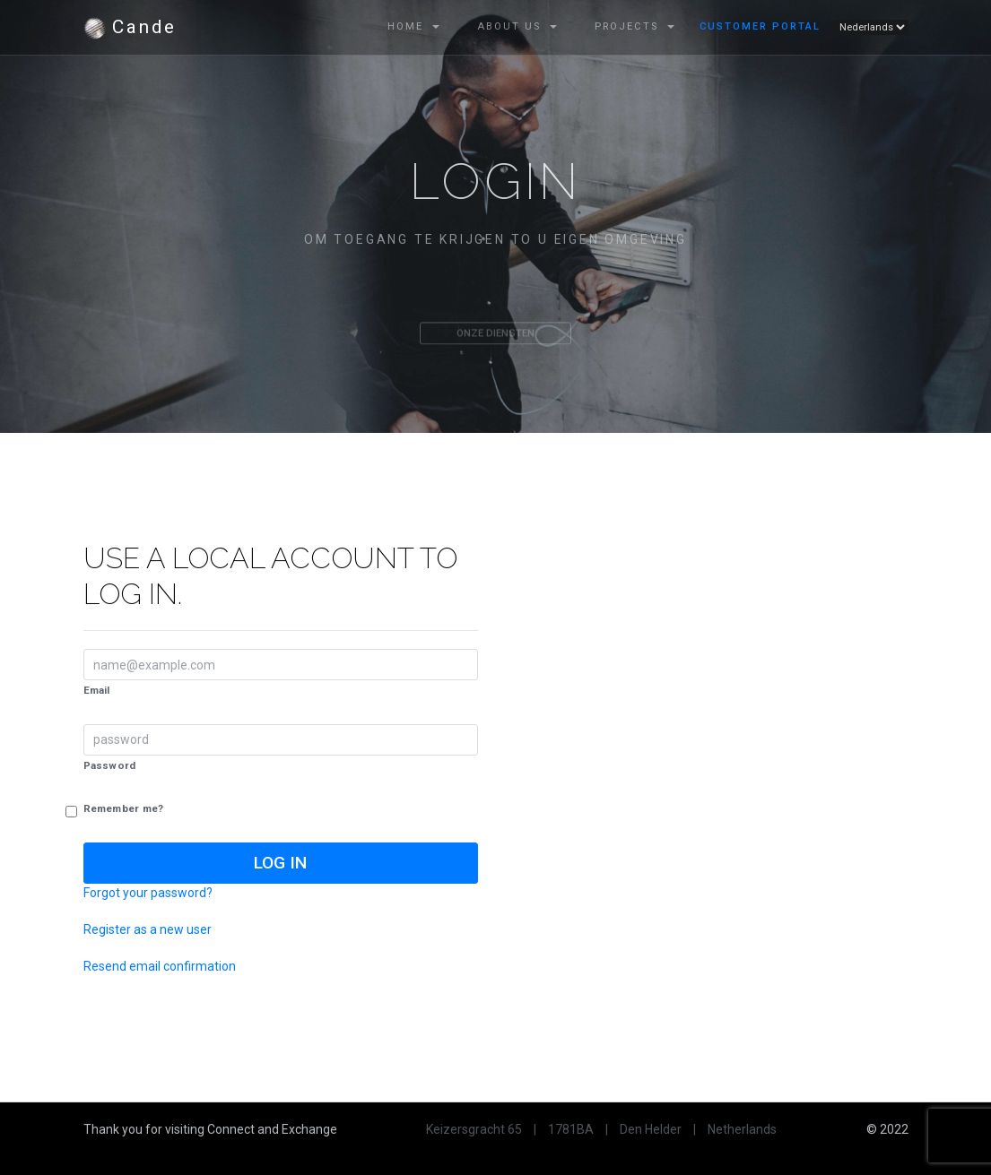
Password (109, 765)
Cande (130, 27)
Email (96, 690)
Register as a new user (147, 929)
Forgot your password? (148, 893)
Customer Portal (760, 26)
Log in (280, 862)
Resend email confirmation (159, 966)
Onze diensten (495, 339)
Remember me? (123, 809)
